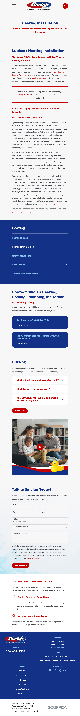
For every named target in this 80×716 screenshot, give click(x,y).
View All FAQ (19, 411)
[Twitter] (60, 671)
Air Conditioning (22, 676)
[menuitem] (40, 238)
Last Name (45, 505)
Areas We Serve (22, 689)
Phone (15, 512)
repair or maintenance (40, 78)
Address (15, 519)
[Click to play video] (40, 447)
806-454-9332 (15, 651)
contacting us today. (51, 204)
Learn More (22, 325)
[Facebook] (55, 671)
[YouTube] (64, 671)
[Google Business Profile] (50, 671)
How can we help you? (20, 533)
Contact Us (22, 694)
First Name (16, 505)
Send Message (20, 566)
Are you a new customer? (21, 526)
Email (43, 512)
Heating (22, 680)
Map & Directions (57, 648)
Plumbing (22, 685)
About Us (22, 671)
